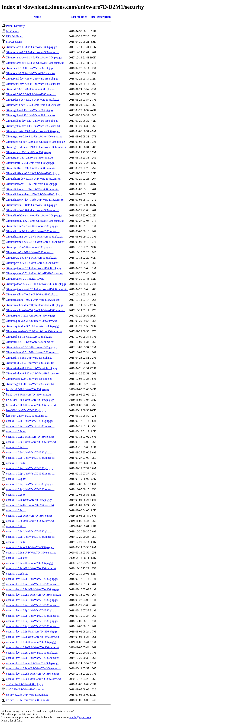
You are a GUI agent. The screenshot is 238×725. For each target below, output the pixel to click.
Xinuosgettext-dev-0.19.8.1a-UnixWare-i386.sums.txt (36, 147)
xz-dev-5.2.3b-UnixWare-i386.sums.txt (28, 699)
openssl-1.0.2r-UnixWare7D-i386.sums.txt (30, 505)
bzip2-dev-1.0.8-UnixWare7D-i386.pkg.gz (30, 399)
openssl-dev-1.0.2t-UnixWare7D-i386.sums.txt (32, 647)
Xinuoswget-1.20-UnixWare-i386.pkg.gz (29, 378)
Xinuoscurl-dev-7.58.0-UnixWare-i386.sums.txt (33, 83)
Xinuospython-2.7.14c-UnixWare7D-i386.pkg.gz (33, 268)
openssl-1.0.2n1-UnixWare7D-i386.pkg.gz (30, 436)
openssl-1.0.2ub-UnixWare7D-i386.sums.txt (31, 568)
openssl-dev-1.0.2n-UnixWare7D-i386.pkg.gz (32, 578)
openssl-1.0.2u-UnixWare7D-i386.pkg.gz (29, 531)
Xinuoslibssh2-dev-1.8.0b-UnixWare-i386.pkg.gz (34, 215)
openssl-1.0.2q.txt (16, 494)
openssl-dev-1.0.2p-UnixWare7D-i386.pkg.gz (32, 610)
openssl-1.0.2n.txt (16, 431)
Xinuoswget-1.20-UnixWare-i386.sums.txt (30, 384)
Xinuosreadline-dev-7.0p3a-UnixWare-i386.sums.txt (35, 310)
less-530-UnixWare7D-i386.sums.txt (26, 415)
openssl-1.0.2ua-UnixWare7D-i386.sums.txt (31, 552)
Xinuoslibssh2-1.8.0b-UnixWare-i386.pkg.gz (31, 204)
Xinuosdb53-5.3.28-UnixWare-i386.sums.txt (31, 94)
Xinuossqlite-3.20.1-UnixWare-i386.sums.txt (31, 320)
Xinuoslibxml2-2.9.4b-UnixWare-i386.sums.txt (33, 231)
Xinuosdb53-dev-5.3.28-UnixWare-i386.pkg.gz (33, 99)
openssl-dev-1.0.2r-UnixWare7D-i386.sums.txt (32, 636)
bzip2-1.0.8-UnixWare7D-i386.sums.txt (28, 394)
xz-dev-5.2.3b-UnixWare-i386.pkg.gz (27, 694)
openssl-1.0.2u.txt (16, 542)
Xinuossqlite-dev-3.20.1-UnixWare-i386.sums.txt (34, 331)
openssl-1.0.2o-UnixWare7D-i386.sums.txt (30, 457)
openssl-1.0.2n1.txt (17, 447)
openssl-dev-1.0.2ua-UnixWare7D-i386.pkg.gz (32, 663)
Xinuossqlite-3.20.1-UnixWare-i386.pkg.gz (30, 315)
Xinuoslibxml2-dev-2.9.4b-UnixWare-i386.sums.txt (35, 241)
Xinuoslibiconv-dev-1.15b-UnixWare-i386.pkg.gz (34, 194)
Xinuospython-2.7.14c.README (25, 278)
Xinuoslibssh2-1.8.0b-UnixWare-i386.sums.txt (32, 210)
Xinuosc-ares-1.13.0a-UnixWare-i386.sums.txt (32, 52)
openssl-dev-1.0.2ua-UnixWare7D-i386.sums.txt (33, 668)
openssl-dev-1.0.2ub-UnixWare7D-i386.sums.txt (33, 678)
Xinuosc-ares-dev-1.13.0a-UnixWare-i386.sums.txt (35, 62)
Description (104, 16)
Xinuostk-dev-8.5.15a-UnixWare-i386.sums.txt (32, 373)
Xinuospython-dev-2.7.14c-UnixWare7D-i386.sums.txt (37, 289)
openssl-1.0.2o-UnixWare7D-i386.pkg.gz (29, 452)
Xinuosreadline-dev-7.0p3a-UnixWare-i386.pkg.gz (34, 305)
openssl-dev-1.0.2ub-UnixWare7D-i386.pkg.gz (32, 673)
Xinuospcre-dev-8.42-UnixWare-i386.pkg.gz (31, 257)
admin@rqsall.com (80, 717)
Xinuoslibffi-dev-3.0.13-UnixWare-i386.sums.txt (33, 178)
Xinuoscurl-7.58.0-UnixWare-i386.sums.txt (30, 73)
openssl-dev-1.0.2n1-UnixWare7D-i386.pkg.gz (32, 589)
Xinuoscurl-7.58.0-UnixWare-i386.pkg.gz (29, 68)
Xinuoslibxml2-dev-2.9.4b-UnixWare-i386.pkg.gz (34, 236)
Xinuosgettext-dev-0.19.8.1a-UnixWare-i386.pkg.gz (35, 141)
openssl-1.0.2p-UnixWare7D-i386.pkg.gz (29, 468)
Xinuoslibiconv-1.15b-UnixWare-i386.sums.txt (32, 189)
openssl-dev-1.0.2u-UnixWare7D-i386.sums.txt (33, 657)
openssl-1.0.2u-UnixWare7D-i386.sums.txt (30, 536)
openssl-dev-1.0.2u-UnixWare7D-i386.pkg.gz (32, 652)
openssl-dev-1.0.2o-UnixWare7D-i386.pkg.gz (32, 599)
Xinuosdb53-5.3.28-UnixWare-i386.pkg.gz (30, 89)
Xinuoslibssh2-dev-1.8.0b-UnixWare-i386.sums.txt (35, 220)
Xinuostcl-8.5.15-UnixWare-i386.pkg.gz (29, 336)
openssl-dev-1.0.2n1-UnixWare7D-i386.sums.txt (33, 594)
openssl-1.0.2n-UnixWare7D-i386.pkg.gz (29, 420)
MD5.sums (12, 31)
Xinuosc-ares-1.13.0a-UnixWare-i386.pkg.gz (31, 46)
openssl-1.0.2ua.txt (16, 557)
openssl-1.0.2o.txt (16, 463)
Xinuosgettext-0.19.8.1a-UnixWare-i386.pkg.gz (33, 131)
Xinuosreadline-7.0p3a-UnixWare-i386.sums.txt (33, 299)
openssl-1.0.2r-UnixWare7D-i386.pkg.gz (29, 499)
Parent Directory (15, 25)
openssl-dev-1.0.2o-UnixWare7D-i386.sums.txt (33, 605)
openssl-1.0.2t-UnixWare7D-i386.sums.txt (30, 520)
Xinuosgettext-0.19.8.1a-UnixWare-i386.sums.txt (34, 136)
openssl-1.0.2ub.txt (17, 573)
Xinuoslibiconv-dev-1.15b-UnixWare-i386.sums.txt (35, 199)
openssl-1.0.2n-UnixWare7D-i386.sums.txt (30, 426)
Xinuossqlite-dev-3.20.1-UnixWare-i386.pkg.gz (33, 326)
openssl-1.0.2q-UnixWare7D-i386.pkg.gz (29, 484)
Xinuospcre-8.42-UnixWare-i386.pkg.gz (29, 247)
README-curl (14, 36)
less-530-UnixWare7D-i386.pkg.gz (25, 410)
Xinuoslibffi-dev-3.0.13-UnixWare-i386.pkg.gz (32, 173)
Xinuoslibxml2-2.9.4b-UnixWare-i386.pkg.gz (32, 226)
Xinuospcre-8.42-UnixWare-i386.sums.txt (29, 252)
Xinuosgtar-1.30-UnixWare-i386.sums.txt (29, 157)
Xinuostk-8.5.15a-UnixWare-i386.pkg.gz (29, 357)
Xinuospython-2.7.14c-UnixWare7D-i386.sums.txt (34, 273)
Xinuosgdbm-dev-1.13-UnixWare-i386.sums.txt (33, 125)
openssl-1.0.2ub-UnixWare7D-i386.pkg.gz (30, 563)
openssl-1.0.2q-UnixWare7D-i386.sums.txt (30, 489)
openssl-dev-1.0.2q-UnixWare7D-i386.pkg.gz (32, 620)
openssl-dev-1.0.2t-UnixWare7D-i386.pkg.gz (31, 642)
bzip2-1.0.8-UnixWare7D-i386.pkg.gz (27, 389)
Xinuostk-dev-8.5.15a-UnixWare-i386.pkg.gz (31, 368)
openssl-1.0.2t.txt (16, 526)
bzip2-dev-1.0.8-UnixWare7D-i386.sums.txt (31, 405)
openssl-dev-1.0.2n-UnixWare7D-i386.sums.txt (33, 584)
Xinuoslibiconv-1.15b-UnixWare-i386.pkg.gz (31, 183)
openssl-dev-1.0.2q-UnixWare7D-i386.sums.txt (33, 626)
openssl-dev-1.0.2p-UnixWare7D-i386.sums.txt (33, 615)
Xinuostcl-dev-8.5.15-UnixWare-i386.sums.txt (32, 352)
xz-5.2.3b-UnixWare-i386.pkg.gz (24, 684)
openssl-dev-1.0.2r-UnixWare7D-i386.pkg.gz (31, 631)
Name (37, 16)
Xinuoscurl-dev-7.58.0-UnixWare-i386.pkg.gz (32, 78)
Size (92, 16)
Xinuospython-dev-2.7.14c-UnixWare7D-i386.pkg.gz (36, 283)
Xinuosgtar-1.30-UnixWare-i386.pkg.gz (28, 152)
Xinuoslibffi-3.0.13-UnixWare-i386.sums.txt (31, 168)
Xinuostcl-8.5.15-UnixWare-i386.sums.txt (30, 341)
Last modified (79, 16)
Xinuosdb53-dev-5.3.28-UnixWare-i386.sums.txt (33, 104)
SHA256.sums (14, 41)
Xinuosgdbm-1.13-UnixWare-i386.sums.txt (30, 115)
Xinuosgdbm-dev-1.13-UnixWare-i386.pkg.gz (32, 120)
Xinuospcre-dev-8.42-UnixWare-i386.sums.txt (32, 262)
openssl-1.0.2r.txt (16, 510)
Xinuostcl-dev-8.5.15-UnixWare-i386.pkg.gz (31, 347)
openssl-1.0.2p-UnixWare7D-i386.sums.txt (30, 473)
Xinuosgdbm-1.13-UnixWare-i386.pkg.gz (29, 110)
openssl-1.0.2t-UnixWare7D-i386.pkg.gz (29, 515)
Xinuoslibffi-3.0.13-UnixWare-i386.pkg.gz (30, 162)
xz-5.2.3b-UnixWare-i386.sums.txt (25, 689)
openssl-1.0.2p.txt (16, 478)
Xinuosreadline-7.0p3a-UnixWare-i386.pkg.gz (32, 294)
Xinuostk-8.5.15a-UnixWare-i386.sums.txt (30, 362)
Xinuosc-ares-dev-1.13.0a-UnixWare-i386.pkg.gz (34, 57)
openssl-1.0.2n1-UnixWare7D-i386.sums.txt (31, 441)
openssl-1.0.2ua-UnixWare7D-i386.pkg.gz (30, 547)
